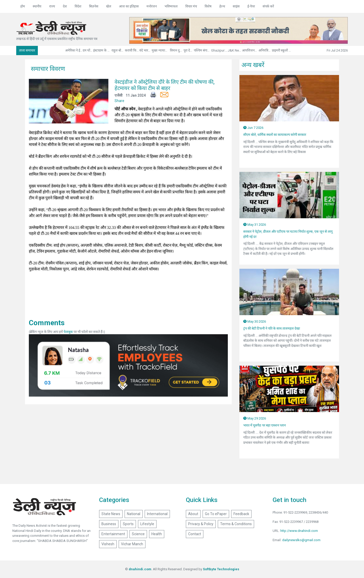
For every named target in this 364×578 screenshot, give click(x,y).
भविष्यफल (171, 6)
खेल (108, 6)
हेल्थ (222, 6)
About (193, 514)
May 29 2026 (254, 418)
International (157, 514)
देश (65, 6)
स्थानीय (37, 6)
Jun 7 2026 (253, 128)
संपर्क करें (268, 6)
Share (119, 101)
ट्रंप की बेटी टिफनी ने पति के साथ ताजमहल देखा (271, 328)
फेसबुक (68, 332)
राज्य (52, 6)
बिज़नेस (93, 6)
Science (138, 534)
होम (22, 6)
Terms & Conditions (236, 524)
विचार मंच (191, 6)
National (133, 514)
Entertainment (113, 534)
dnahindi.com (140, 569)
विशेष (208, 6)
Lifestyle (147, 524)
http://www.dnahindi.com (299, 531)
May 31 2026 (254, 225)
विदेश (78, 6)
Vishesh (107, 544)
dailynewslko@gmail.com (301, 540)
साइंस (236, 6)
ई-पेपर (251, 6)
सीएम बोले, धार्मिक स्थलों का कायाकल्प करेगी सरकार (274, 135)
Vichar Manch (132, 544)
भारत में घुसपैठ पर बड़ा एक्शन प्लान (264, 425)
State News (110, 514)
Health (156, 534)
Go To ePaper (216, 514)
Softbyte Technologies (221, 569)
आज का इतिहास (129, 6)
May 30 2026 (254, 321)
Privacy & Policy (200, 524)
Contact (194, 534)
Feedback (241, 514)
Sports (128, 524)
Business (108, 524)
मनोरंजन (151, 6)
